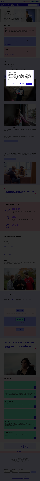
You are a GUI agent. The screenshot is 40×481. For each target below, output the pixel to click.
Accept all (29, 83)
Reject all (22, 83)
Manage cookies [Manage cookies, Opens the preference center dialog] (11, 83)
